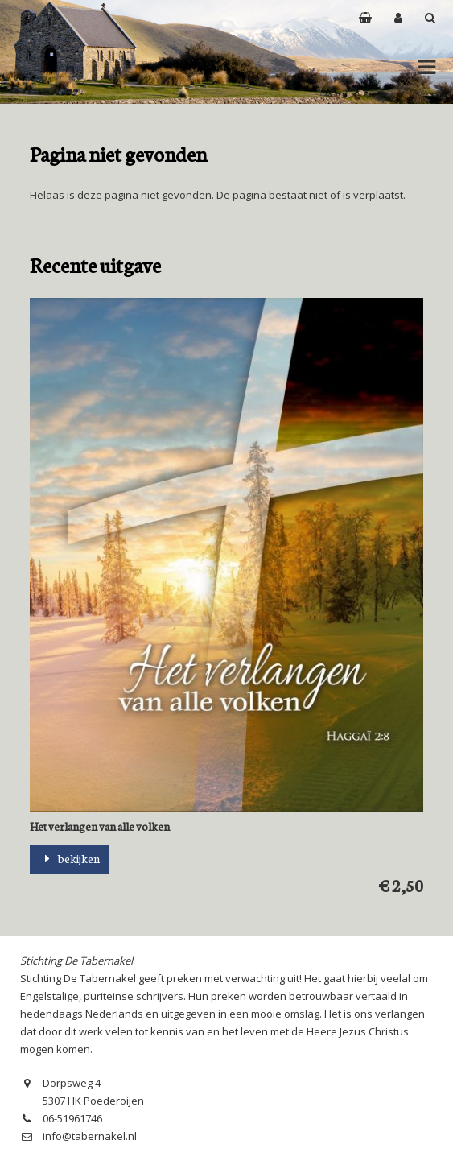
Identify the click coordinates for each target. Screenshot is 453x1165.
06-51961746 (72, 1118)
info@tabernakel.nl (90, 1136)
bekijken (69, 858)
